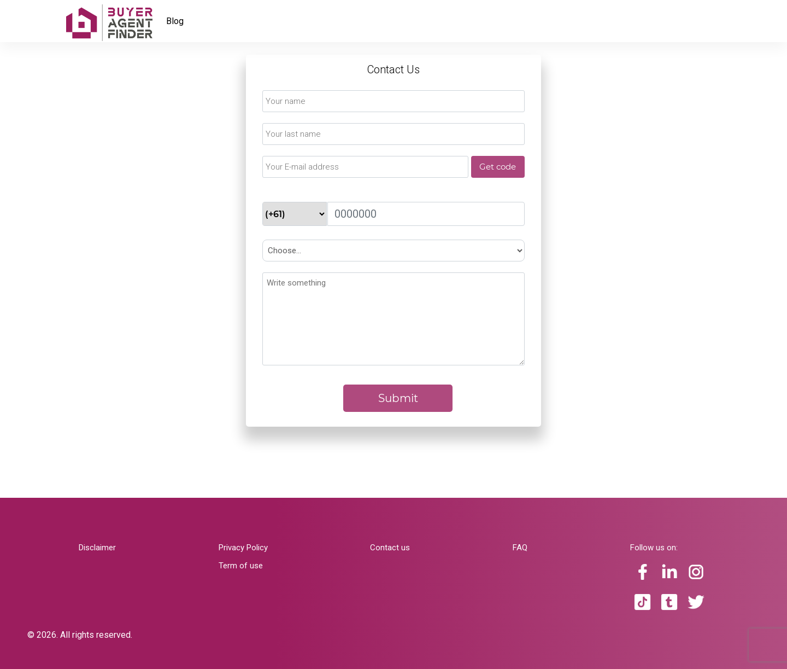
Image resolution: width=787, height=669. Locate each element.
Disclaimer (97, 547)
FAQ (520, 547)
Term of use (241, 566)
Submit (398, 398)
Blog (175, 21)
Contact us (390, 547)
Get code (497, 166)
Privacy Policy (243, 547)
